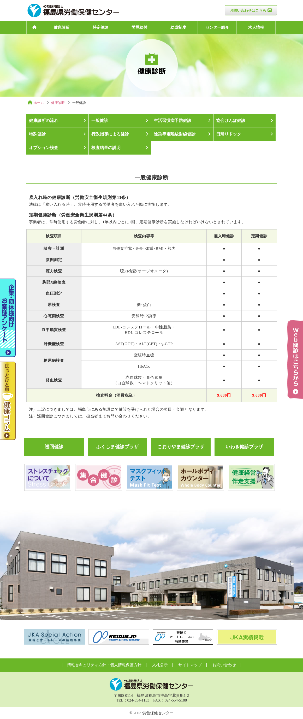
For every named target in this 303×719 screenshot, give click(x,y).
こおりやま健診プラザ (180, 446)
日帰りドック (228, 134)
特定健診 (100, 27)
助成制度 (178, 27)
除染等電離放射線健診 (174, 134)
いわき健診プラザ (244, 446)
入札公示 (160, 665)
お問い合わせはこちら (248, 11)
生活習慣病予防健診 (172, 120)
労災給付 (139, 27)
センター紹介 (217, 27)
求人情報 (256, 27)
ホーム (39, 103)
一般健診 (99, 120)
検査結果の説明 (106, 147)
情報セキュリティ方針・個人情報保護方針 (104, 665)
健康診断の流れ (43, 120)
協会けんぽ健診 (230, 120)
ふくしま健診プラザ (117, 446)
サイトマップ (190, 665)
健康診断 (61, 27)
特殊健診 (37, 134)
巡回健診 (54, 446)
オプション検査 (43, 147)
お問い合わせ (224, 665)
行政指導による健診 (110, 134)
